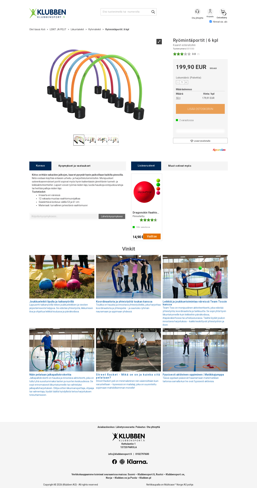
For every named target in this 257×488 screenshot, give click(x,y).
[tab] (40, 166)
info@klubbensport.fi (120, 454)
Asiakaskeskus (106, 427)
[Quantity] (182, 82)
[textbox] (64, 216)
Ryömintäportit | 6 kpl (117, 29)
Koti (43, 29)
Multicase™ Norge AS (175, 484)
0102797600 (142, 454)
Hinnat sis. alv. (219, 21)
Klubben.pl (145, 477)
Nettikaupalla (153, 484)
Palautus (141, 427)
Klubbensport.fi (146, 474)
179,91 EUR (208, 98)
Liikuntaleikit (77, 29)
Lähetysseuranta (125, 427)
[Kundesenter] (197, 11)
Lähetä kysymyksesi (112, 216)
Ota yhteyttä (153, 427)
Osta (200, 109)
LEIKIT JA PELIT (58, 29)
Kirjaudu (210, 12)
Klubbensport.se (175, 474)
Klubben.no (121, 477)
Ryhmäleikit (94, 29)
